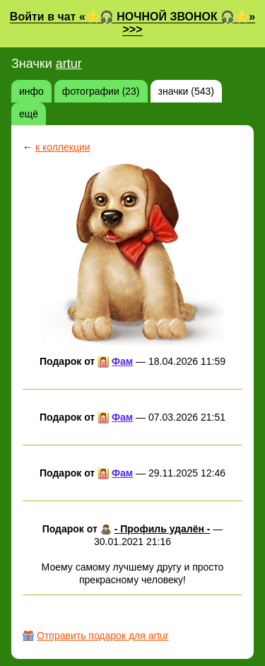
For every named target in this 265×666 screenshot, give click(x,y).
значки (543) (186, 91)
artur (69, 64)
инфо (31, 91)
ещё (28, 113)
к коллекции (62, 147)
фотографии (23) (101, 91)
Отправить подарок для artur (103, 635)
